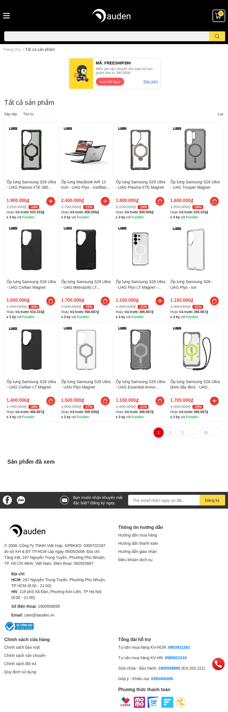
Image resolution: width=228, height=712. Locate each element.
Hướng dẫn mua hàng (137, 535)
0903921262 (179, 647)
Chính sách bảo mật (22, 647)
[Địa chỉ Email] (176, 500)
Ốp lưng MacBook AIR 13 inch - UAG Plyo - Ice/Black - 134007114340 (85, 187)
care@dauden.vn (39, 615)
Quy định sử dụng (20, 671)
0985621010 (176, 657)
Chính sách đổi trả (20, 663)
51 (206, 432)
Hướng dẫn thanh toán (138, 543)
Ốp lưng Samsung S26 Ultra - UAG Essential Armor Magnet (140, 387)
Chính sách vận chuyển (25, 655)
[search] (217, 36)
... (194, 432)
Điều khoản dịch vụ (135, 559)
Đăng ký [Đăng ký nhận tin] (212, 500)
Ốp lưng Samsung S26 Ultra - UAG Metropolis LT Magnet (86, 287)
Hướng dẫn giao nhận (137, 551)
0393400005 (162, 678)
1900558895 (49, 606)
